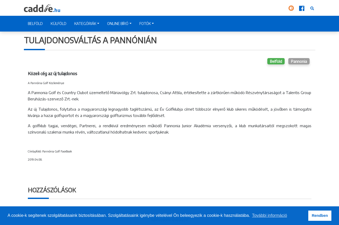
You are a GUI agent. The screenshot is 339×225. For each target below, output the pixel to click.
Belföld (276, 61)
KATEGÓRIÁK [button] (85, 23)
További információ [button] (269, 215)
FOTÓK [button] (145, 23)
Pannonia (299, 61)
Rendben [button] (320, 215)
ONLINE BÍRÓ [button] (117, 23)
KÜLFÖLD (58, 23)
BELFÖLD (35, 23)
